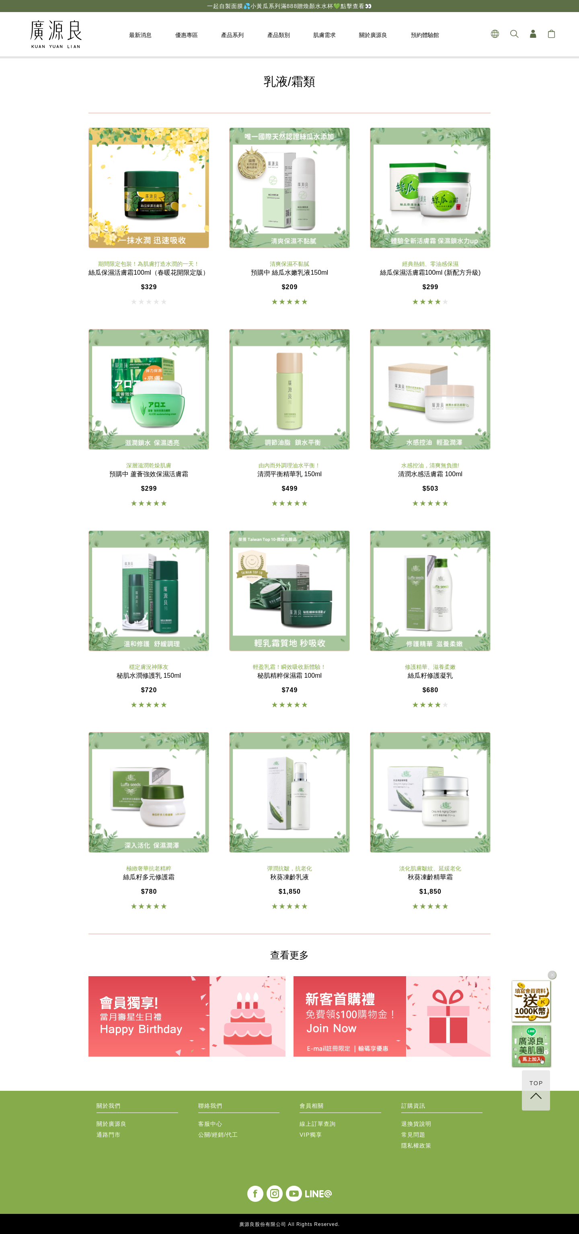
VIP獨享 (311, 1135)
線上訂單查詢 (318, 1124)
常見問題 (413, 1135)
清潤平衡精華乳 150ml (289, 474)
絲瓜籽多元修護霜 (149, 877)
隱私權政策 (416, 1146)
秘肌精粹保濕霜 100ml (289, 676)
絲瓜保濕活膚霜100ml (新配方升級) (430, 272)
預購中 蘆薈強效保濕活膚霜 (148, 474)
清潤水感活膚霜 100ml (430, 474)
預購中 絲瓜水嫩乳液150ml (289, 272)
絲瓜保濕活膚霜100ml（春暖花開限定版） (148, 272)
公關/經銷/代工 (218, 1135)
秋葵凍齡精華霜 (430, 877)
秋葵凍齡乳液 (289, 877)
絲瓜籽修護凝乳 (430, 676)
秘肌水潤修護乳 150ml (149, 676)
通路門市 (108, 1135)
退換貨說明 (416, 1124)
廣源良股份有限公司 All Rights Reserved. (289, 1224)
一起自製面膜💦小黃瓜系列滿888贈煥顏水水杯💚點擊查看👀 (289, 6)
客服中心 (210, 1124)
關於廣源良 (111, 1124)
